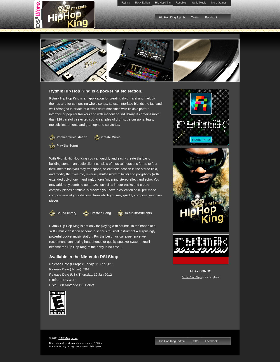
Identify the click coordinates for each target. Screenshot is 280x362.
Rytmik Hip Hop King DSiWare (140, 60)
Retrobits (181, 2)
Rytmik (126, 2)
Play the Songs (68, 145)
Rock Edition (142, 2)
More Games (218, 2)
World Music (199, 2)
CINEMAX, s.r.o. (67, 338)
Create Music (110, 137)
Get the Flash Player (192, 277)
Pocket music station (72, 137)
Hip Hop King (163, 2)
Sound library (66, 213)
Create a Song (100, 213)
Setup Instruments (138, 213)
